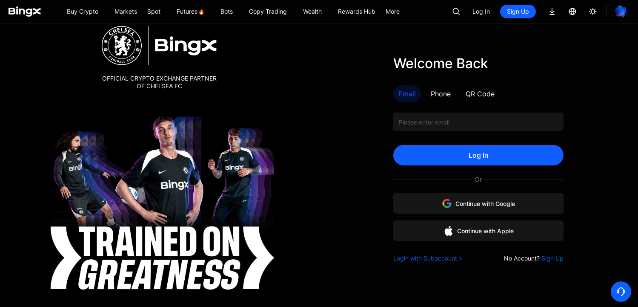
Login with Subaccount (428, 258)
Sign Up (518, 11)
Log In (481, 11)
